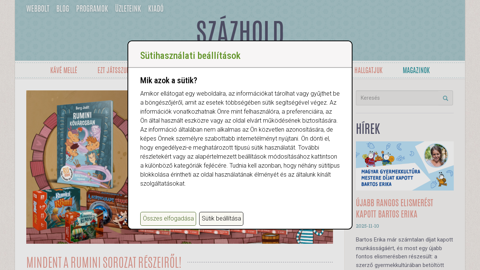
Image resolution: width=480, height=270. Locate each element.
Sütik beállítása (221, 218)
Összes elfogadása (168, 218)
